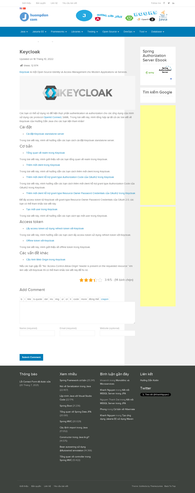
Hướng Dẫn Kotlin (149, 380)
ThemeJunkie (156, 486)
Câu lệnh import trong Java (73, 427)
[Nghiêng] (24, 299)
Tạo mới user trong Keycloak (41, 209)
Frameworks (57, 31)
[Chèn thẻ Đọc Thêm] (84, 299)
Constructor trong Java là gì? (74, 437)
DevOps (128, 31)
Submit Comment (31, 357)
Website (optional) (109, 328)
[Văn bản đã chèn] (51, 299)
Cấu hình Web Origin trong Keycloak (45, 259)
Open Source (109, 31)
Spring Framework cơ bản (73, 380)
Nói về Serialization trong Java (75, 386)
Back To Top (170, 486)
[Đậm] (21, 299)
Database (156, 31)
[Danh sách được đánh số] (67, 299)
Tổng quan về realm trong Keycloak (45, 152)
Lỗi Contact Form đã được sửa (35, 381)
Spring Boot (66, 406)
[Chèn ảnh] (57, 299)
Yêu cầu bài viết (69, 3)
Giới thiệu (26, 3)
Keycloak (24, 72)
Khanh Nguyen (107, 390)
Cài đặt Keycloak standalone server (45, 134)
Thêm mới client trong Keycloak (43, 165)
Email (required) (68, 328)
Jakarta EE (38, 31)
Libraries (75, 31)
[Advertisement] (158, 155)
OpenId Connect (52, 117)
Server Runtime (28, 41)
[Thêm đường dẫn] (29, 299)
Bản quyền (41, 3)
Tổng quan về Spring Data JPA (75, 412)
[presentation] (42, 346)
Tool (141, 31)
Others (47, 41)
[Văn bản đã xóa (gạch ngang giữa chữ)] (46, 299)
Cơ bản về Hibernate (124, 409)
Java (22, 31)
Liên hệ (54, 3)
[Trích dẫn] (37, 299)
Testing (91, 31)
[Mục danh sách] (70, 299)
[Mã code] (76, 299)
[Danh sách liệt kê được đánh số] (62, 299)
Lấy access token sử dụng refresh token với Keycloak (55, 228)
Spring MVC (66, 421)
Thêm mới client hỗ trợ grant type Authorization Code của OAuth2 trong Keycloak (70, 177)
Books (61, 41)
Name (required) (28, 328)
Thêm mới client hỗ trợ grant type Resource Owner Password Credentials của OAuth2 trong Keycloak (80, 193)
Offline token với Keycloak (40, 240)
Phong (103, 409)
